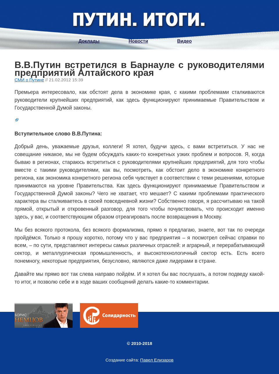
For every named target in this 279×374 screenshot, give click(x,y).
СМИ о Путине (29, 79)
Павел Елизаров (157, 359)
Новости (138, 41)
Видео (184, 41)
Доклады (88, 41)
